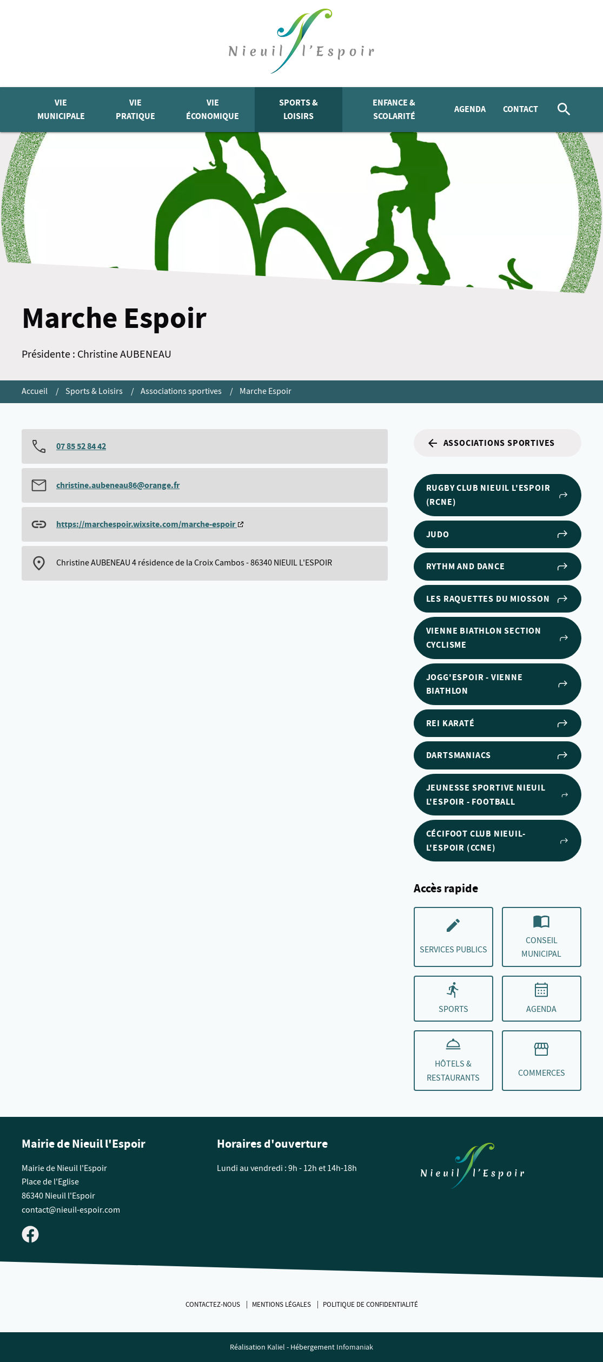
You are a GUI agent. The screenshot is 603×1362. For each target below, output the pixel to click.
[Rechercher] (564, 109)
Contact (520, 109)
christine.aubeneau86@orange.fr (118, 485)
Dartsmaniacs (497, 755)
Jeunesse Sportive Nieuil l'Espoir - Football (497, 794)
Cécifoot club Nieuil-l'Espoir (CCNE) (497, 840)
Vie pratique (135, 109)
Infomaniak (354, 1347)
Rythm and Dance (497, 566)
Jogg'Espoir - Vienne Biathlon (497, 684)
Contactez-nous (213, 1304)
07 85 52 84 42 (81, 446)
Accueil (35, 391)
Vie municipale (61, 109)
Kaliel (276, 1347)
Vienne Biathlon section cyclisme (497, 637)
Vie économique (212, 109)
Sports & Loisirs (298, 109)
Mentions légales (282, 1304)
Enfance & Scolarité (394, 109)
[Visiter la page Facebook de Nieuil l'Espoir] (30, 1233)
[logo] (301, 43)
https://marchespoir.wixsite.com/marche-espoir (146, 524)
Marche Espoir (265, 391)
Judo (497, 534)
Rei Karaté (497, 723)
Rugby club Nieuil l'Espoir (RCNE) (497, 495)
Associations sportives (182, 391)
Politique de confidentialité (370, 1304)
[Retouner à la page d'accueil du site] (472, 1168)
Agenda (470, 109)
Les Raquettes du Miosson (497, 599)
